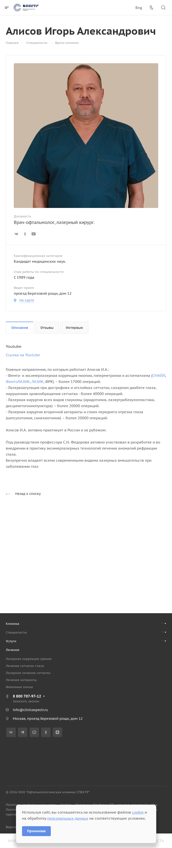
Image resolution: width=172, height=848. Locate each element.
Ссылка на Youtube (23, 355)
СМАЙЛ (158, 375)
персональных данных (67, 818)
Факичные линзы (19, 687)
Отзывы (46, 327)
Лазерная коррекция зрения (29, 659)
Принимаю (36, 831)
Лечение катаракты (21, 680)
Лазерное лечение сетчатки (28, 673)
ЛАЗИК (37, 381)
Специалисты (16, 632)
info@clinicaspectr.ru (30, 710)
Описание (19, 327)
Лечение (12, 650)
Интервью (74, 327)
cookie (138, 812)
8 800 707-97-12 (27, 696)
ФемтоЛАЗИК (18, 381)
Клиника (12, 624)
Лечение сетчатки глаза (25, 666)
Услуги (11, 641)
